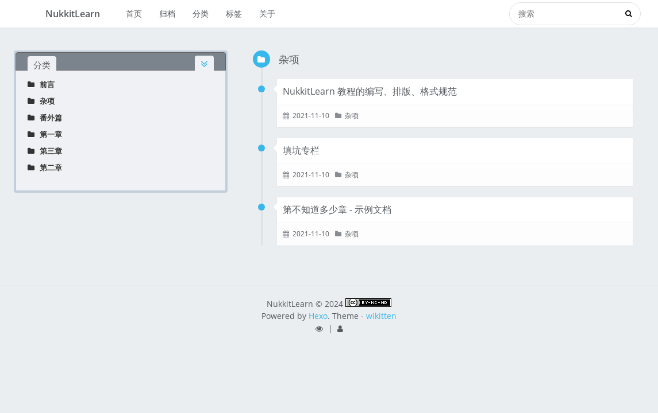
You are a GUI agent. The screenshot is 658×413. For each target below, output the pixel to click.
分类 (201, 13)
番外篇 (45, 117)
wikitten (381, 315)
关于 (267, 13)
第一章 (45, 134)
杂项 (41, 101)
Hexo (318, 315)
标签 (234, 13)
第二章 (45, 167)
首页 (134, 13)
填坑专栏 (301, 150)
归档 (167, 13)
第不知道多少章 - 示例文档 (337, 209)
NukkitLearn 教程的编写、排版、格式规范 (370, 91)
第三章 (45, 151)
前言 (41, 84)
